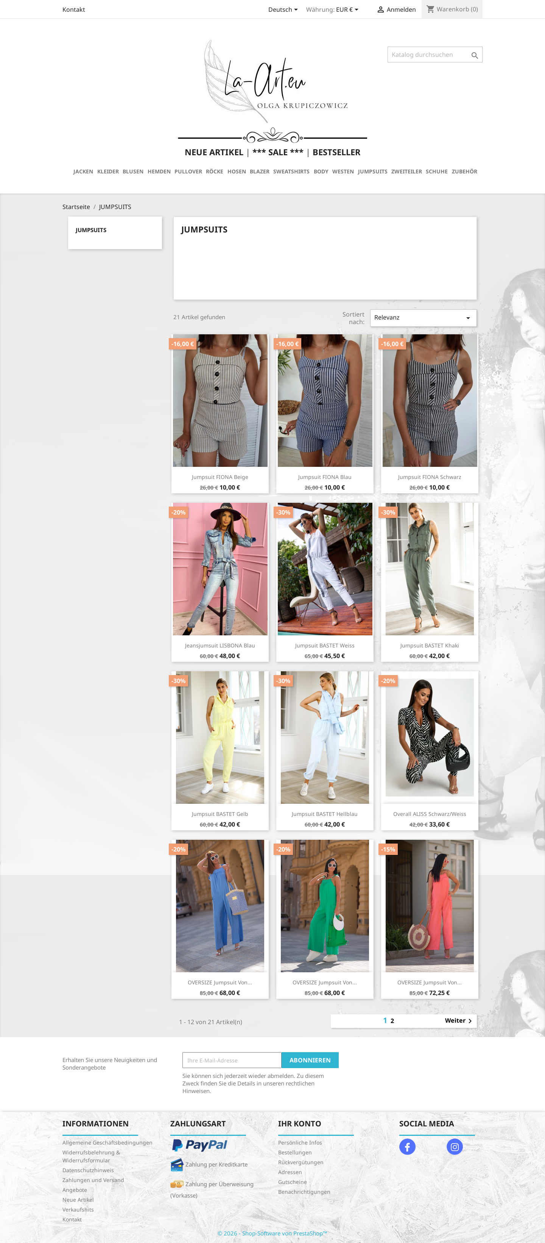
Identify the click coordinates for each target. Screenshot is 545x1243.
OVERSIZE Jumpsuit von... (220, 982)
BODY (321, 171)
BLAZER (259, 171)
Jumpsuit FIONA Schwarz (429, 476)
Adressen (290, 1172)
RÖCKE (214, 171)
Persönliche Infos (300, 1142)
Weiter (460, 1021)
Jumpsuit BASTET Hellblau (325, 813)
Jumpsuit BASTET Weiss (325, 645)
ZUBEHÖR (464, 171)
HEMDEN (159, 171)
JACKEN (83, 171)
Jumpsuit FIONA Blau (325, 476)
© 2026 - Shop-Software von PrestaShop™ (272, 1233)
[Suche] (435, 54)
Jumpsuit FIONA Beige (220, 476)
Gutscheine (292, 1181)
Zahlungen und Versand (93, 1180)
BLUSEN (133, 171)
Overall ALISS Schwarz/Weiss (429, 813)
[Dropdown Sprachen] (284, 10)
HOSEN (236, 171)
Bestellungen (295, 1152)
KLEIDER (108, 171)
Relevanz (423, 318)
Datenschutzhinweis (88, 1170)
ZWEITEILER (406, 171)
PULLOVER (188, 171)
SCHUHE (437, 171)
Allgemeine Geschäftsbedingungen (107, 1142)
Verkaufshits (78, 1209)
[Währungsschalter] (348, 10)
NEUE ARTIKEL (214, 152)
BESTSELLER (336, 152)
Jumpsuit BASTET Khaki (429, 645)
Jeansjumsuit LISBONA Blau (220, 645)
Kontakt (73, 9)
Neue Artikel (78, 1199)
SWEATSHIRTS (291, 171)
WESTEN (343, 171)
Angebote (74, 1189)
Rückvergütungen (301, 1162)
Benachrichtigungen (304, 1191)
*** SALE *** (278, 152)
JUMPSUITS (373, 171)
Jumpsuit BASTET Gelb (220, 813)
